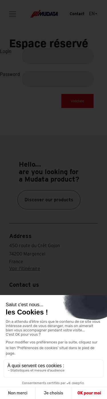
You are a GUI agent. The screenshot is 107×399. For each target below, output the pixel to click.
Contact (77, 13)
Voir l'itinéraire (24, 268)
